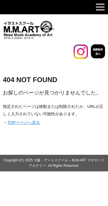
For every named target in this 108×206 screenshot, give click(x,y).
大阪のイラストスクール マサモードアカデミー (43, 30)
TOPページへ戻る (23, 122)
